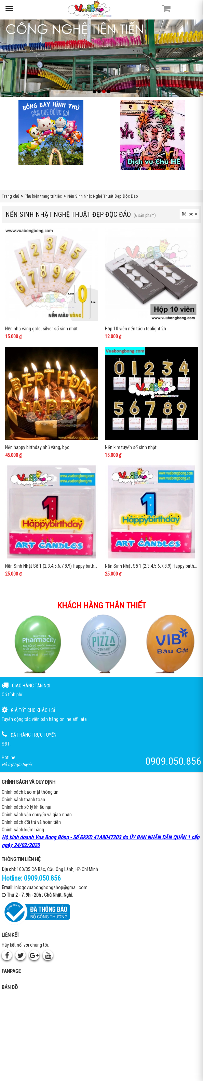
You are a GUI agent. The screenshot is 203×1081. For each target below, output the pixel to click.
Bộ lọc (189, 213)
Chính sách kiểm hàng (23, 829)
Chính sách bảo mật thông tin (30, 792)
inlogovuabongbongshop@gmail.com (50, 887)
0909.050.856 (42, 878)
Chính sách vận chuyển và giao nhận (37, 814)
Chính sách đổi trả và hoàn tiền (31, 822)
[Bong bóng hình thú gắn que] (51, 132)
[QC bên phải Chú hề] (152, 135)
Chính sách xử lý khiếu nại (26, 807)
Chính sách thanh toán (23, 799)
